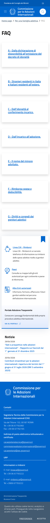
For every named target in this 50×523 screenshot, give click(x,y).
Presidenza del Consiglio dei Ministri (16, 3)
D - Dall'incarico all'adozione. (24, 137)
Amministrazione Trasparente (15, 496)
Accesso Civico (9, 499)
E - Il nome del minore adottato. (20, 162)
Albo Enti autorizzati (22, 288)
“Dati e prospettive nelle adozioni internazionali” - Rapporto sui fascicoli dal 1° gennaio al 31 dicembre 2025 (24, 348)
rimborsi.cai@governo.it (21, 479)
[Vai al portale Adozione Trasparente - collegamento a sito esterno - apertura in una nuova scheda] (25, 324)
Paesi (14, 269)
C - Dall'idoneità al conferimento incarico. (21, 110)
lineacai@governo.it (19, 469)
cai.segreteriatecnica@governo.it (18, 442)
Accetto (41, 519)
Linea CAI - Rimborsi (22, 247)
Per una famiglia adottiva (26, 20)
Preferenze (25, 519)
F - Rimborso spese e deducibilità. (20, 190)
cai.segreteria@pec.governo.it (17, 450)
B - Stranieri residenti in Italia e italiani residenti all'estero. (24, 83)
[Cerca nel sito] (43, 12)
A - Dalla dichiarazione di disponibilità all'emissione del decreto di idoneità (25, 53)
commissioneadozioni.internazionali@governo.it (25, 446)
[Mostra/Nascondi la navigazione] (5, 11)
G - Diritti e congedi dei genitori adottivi (21, 218)
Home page (7, 20)
